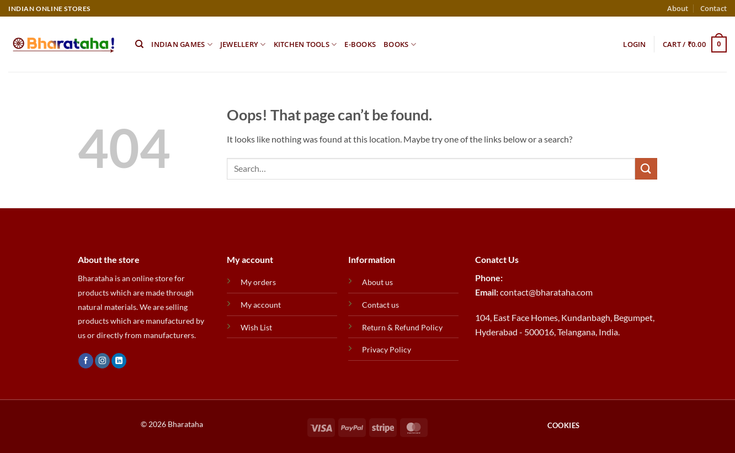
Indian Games (181, 44)
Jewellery (243, 44)
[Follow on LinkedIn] (118, 360)
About (677, 8)
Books (400, 44)
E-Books (360, 44)
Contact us (380, 304)
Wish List (256, 327)
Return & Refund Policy (402, 327)
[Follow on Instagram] (102, 360)
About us (377, 282)
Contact (713, 8)
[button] (634, 44)
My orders (258, 282)
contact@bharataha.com (546, 292)
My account (261, 304)
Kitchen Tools (305, 44)
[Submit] (646, 169)
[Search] (139, 44)
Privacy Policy (386, 349)
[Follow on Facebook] (85, 360)
